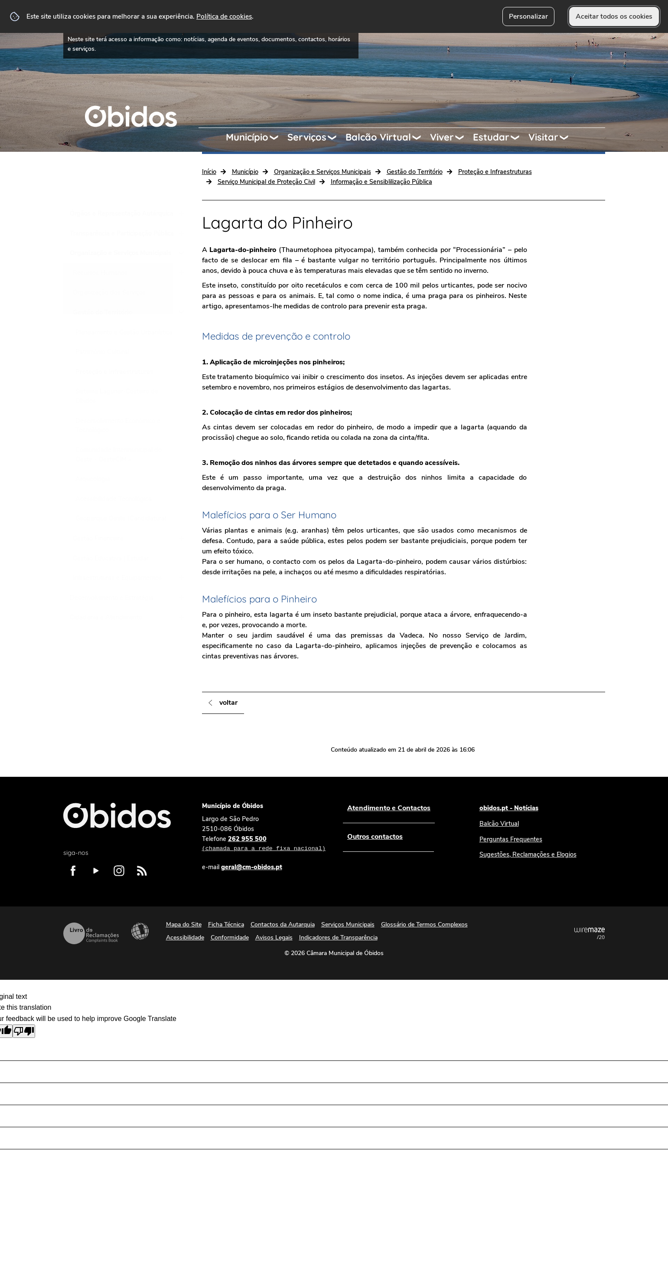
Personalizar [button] (528, 16)
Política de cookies (224, 16)
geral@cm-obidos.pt (251, 867)
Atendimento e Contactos (388, 808)
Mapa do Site (184, 924)
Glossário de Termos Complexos (424, 924)
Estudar (491, 137)
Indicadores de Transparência (338, 937)
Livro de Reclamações (91, 933)
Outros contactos (375, 836)
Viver (442, 137)
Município (247, 137)
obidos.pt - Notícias (508, 808)
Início (209, 171)
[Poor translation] (24, 1031)
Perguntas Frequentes (510, 839)
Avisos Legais (274, 937)
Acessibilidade (140, 931)
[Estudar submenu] (518, 137)
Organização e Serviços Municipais (322, 171)
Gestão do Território (415, 171)
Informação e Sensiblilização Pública (381, 181)
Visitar (543, 137)
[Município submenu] (277, 137)
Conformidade (230, 937)
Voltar (228, 702)
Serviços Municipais (348, 924)
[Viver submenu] (463, 137)
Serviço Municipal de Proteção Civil (266, 181)
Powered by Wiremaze (589, 933)
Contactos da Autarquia (283, 924)
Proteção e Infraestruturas (495, 171)
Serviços (306, 137)
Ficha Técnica (226, 924)
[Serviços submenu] (335, 137)
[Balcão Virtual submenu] (420, 137)
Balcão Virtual (378, 137)
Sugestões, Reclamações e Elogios (528, 854)
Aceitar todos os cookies (614, 16)
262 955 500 (264, 844)
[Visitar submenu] (567, 137)
